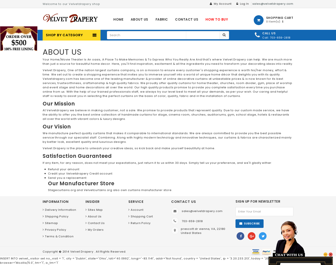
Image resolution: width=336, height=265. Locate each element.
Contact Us (96, 223)
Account (137, 210)
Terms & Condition (59, 236)
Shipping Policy (57, 216)
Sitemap (51, 223)
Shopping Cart (142, 216)
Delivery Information (60, 210)
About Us (95, 216)
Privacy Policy (55, 230)
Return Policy (141, 223)
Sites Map (95, 210)
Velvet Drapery (82, 252)
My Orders (96, 230)
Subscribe (252, 223)
